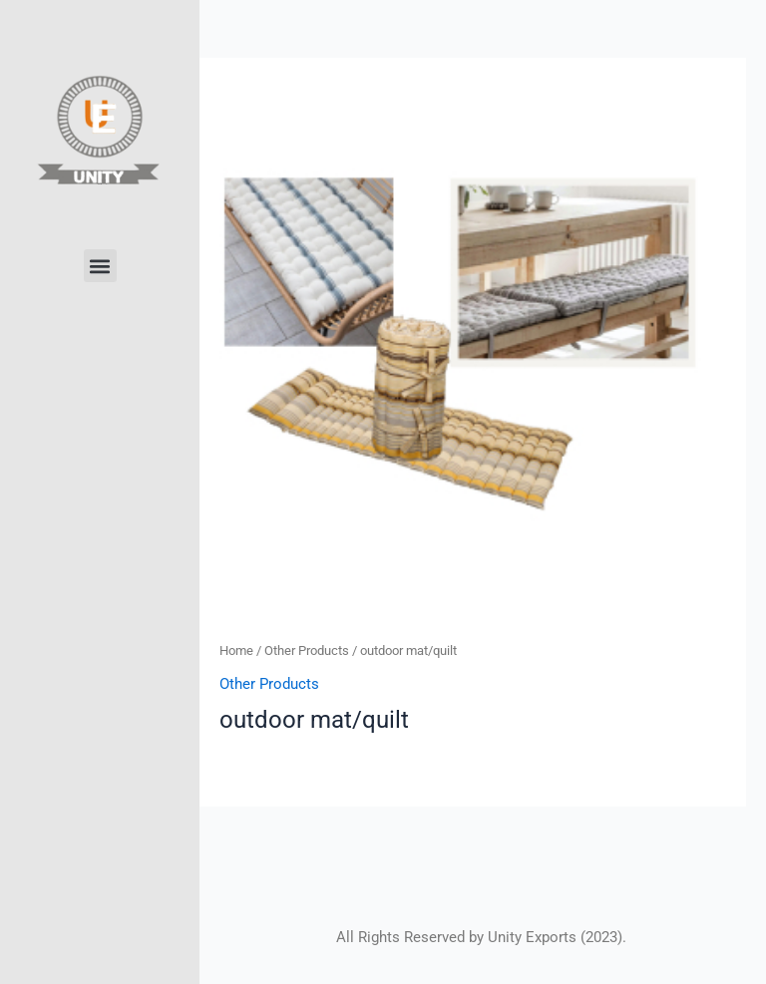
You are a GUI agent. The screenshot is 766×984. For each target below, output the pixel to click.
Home (236, 650)
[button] (100, 265)
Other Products (306, 650)
